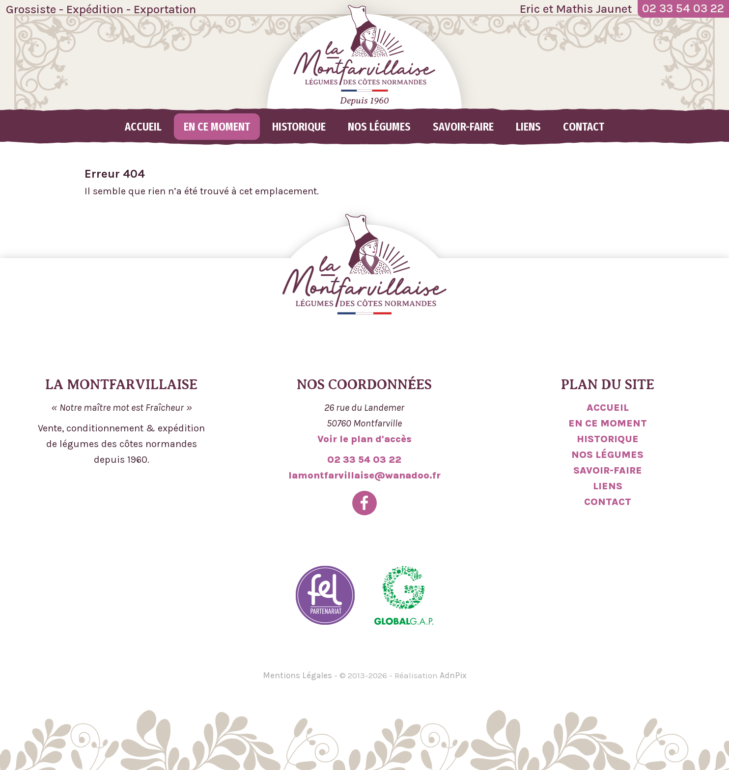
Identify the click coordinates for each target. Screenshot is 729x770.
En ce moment (217, 126)
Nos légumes (379, 126)
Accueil (143, 126)
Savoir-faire (463, 126)
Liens (528, 126)
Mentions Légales (297, 675)
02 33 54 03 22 (364, 459)
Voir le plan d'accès (364, 439)
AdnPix (453, 675)
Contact (583, 126)
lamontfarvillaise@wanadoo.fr (364, 475)
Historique (299, 126)
